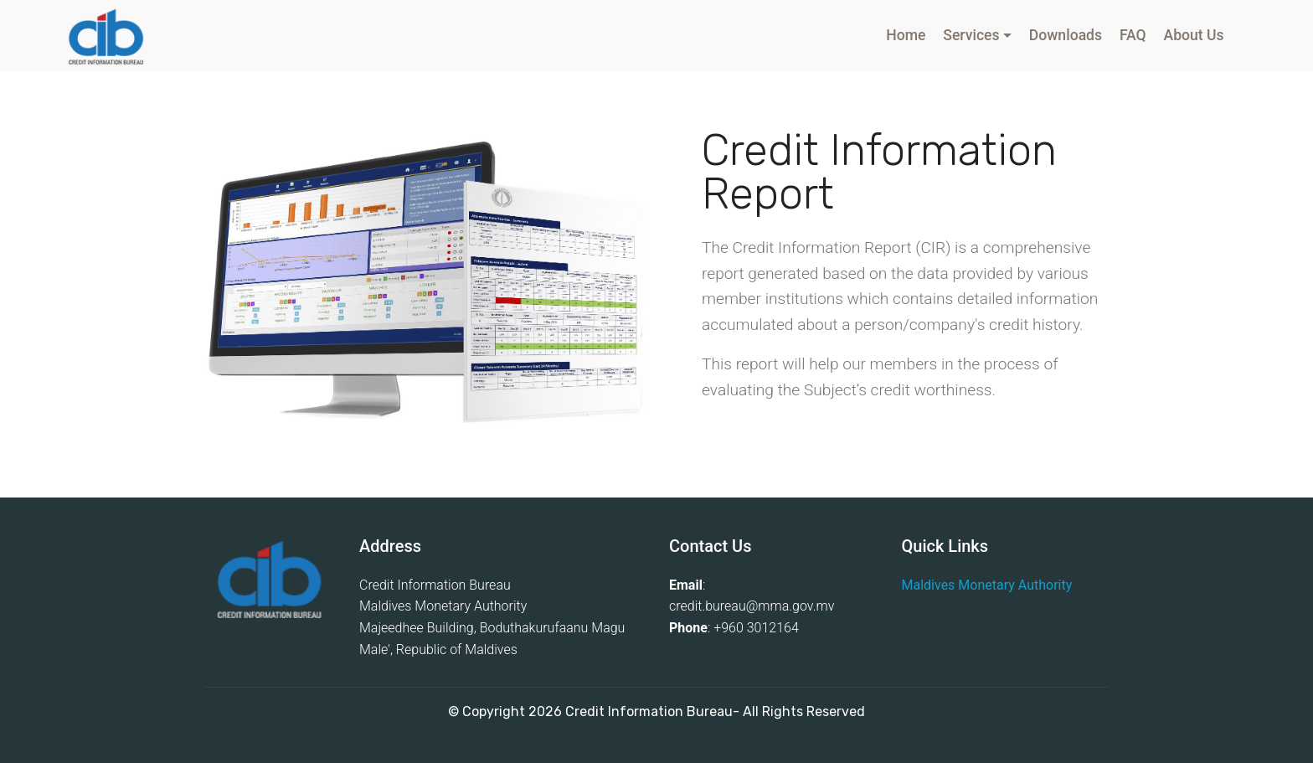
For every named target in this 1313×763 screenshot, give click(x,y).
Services (971, 35)
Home (905, 35)
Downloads (1065, 35)
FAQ (1133, 35)
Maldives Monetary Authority (987, 585)
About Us (1193, 35)
